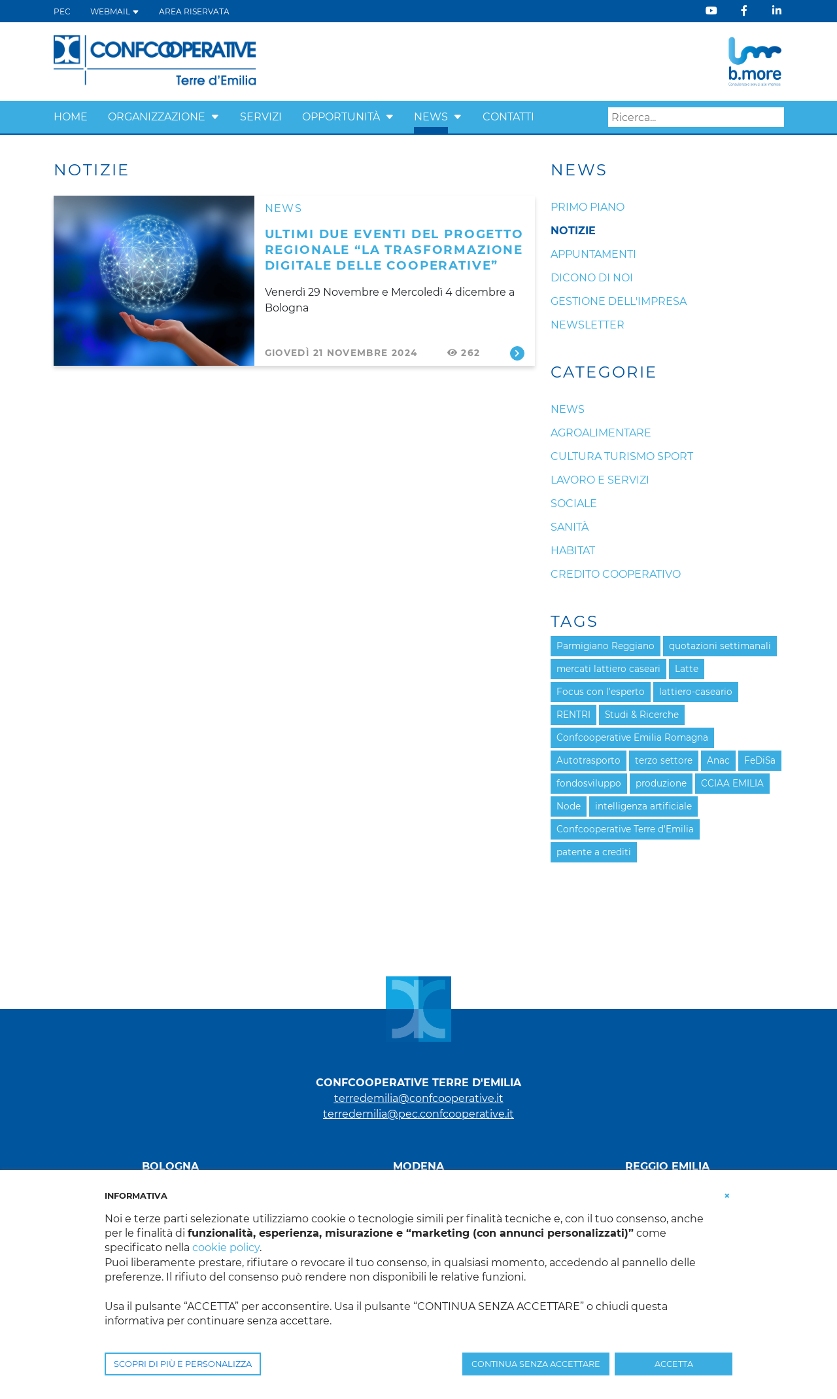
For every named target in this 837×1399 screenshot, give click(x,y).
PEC (62, 11)
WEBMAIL (114, 11)
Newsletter (587, 325)
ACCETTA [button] (674, 1364)
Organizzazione (156, 117)
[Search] (696, 117)
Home (71, 117)
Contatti (508, 117)
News (431, 117)
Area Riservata (194, 11)
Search (774, 117)
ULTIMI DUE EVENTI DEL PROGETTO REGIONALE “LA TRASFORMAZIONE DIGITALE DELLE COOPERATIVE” (394, 249)
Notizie (573, 230)
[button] (215, 117)
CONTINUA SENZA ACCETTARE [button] (535, 1364)
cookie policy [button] (226, 1247)
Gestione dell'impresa (619, 301)
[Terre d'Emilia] (155, 60)
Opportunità (341, 117)
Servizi (261, 117)
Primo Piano (587, 207)
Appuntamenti (593, 254)
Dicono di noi (592, 278)
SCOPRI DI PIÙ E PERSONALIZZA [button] (183, 1364)
